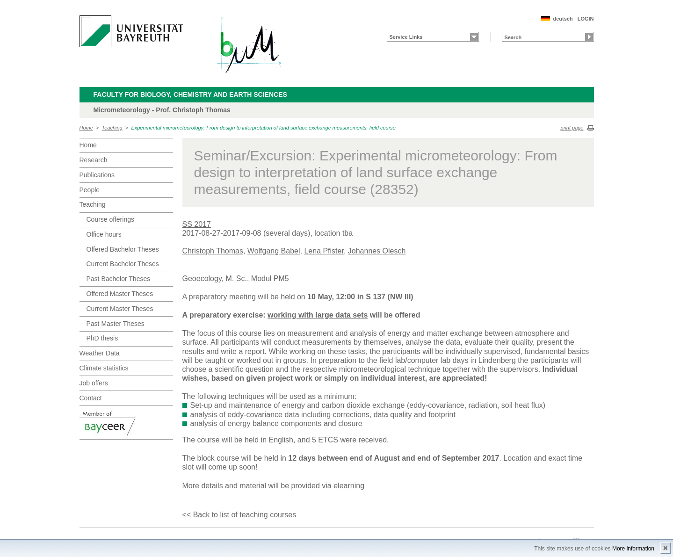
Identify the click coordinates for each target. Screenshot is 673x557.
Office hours (104, 234)
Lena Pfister (324, 251)
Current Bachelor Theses (123, 264)
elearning (348, 486)
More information (633, 548)
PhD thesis (102, 338)
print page (572, 127)
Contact (91, 398)
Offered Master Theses (120, 293)
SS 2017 (196, 224)
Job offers (94, 383)
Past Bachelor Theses (119, 278)
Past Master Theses (116, 323)
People (90, 190)
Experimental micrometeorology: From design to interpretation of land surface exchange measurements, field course (263, 127)
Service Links (406, 37)
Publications (97, 175)
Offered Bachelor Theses (123, 249)
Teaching (112, 127)
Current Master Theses (120, 308)
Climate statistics (104, 368)
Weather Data (100, 353)
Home (86, 127)
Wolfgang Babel (273, 251)
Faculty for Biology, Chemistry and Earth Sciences (190, 94)
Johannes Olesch (377, 251)
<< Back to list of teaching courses (239, 515)
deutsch (562, 19)
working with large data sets (318, 315)
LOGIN (586, 19)
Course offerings (110, 219)
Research (94, 160)
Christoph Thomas (212, 251)
